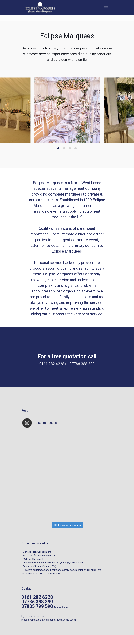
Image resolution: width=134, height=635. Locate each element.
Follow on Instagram (67, 495)
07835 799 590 (37, 576)
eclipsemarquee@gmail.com (60, 590)
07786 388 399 (37, 572)
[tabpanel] (67, 110)
